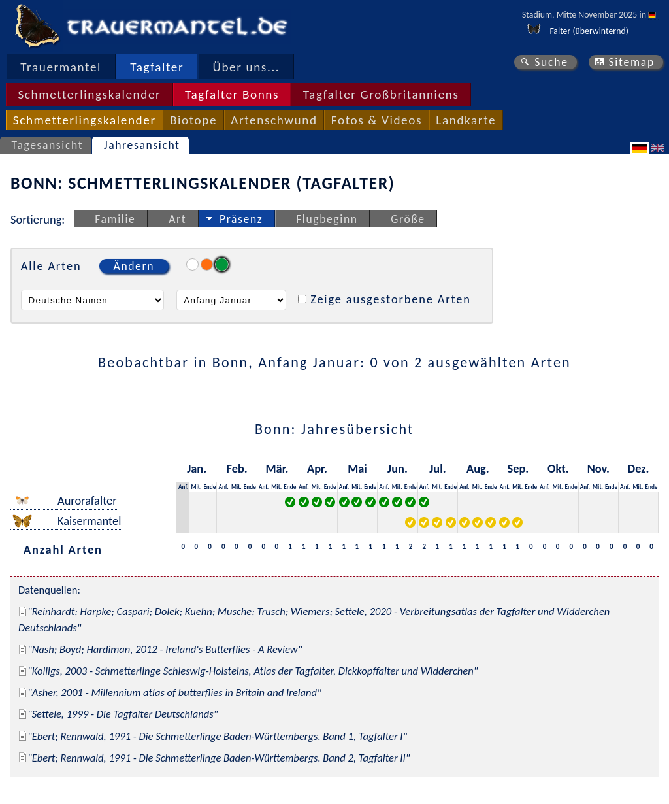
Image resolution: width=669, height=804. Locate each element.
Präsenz (241, 219)
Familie (115, 219)
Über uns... (246, 67)
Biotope (193, 119)
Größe (408, 219)
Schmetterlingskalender (89, 94)
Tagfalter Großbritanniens (381, 94)
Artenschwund (274, 119)
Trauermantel (60, 67)
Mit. (196, 486)
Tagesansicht (48, 145)
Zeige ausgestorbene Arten (390, 299)
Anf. (183, 486)
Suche (551, 62)
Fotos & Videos (376, 119)
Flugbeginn (326, 219)
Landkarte (466, 119)
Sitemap (631, 62)
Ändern (134, 266)
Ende (209, 486)
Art (177, 219)
